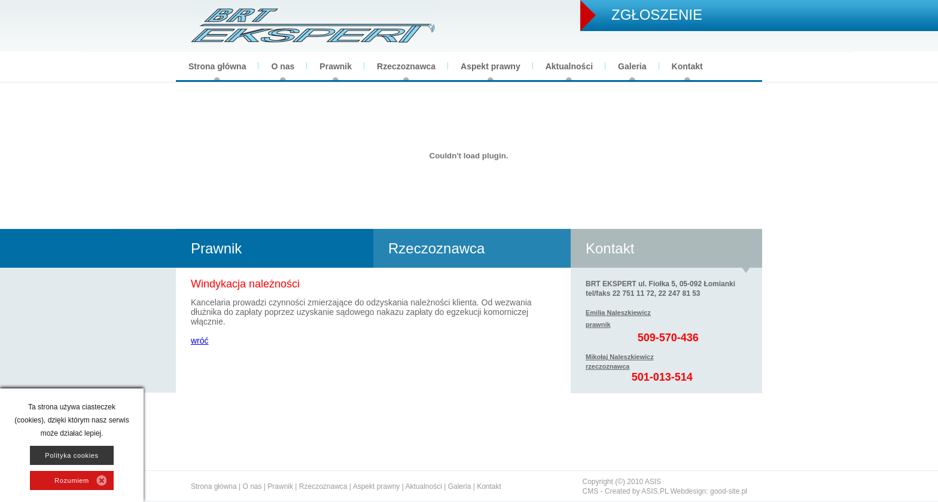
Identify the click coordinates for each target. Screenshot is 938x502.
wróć (200, 340)
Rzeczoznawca (406, 66)
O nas (282, 66)
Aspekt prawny (490, 66)
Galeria (632, 66)
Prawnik (335, 66)
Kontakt (687, 66)
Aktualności (569, 66)
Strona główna (217, 66)
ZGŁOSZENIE (656, 15)
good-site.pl (728, 491)
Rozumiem (71, 480)
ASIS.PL (654, 491)
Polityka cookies (71, 455)
